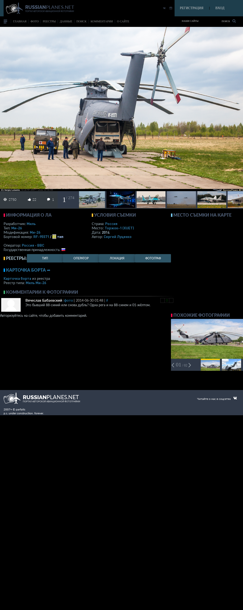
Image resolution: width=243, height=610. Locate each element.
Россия (111, 223)
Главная (19, 21)
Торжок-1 (119, 228)
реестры (49, 21)
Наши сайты (190, 21)
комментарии (102, 21)
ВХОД (219, 8)
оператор (81, 258)
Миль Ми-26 (36, 283)
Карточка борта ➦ (28, 270)
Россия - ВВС (33, 245)
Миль (31, 223)
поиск (81, 21)
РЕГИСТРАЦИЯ (191, 8)
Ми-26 (16, 228)
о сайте (123, 21)
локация (117, 258)
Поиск (229, 21)
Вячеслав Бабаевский (43, 300)
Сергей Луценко (118, 236)
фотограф (153, 258)
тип (60, 236)
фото (34, 21)
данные (66, 21)
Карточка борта (17, 278)
